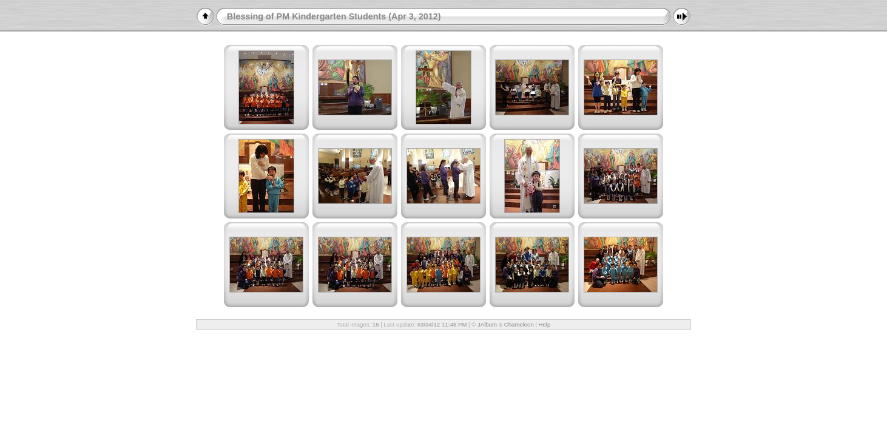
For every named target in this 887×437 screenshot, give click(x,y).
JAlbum (487, 324)
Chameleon (519, 324)
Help (545, 324)
